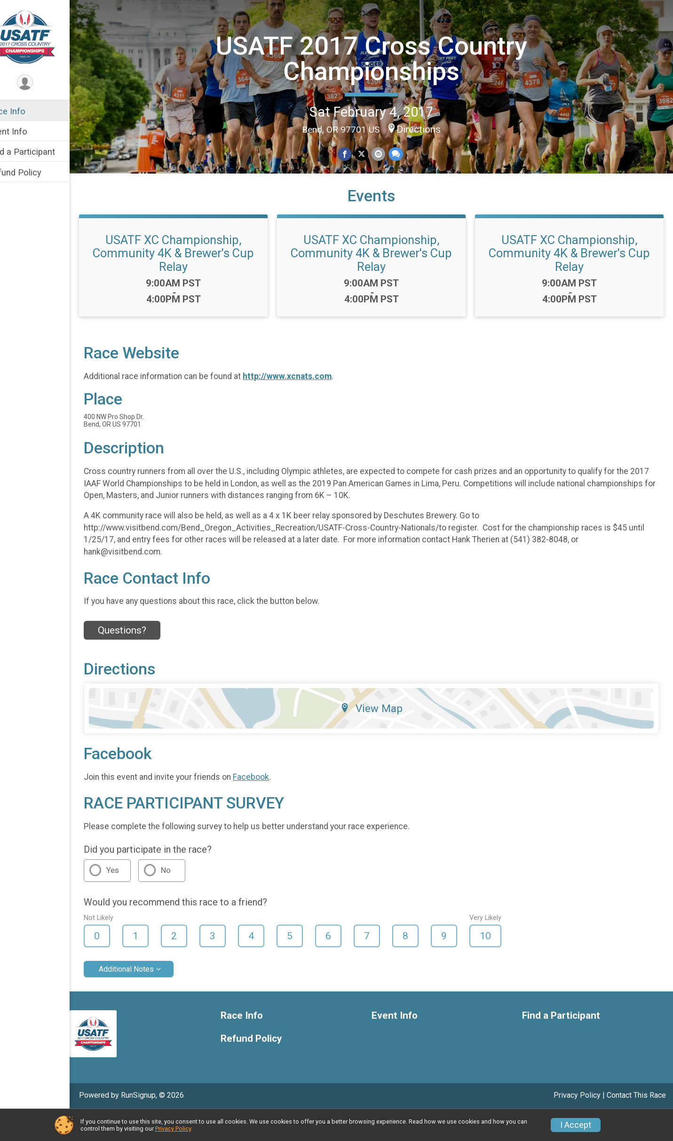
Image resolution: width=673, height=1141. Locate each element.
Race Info (26, 111)
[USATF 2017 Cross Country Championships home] (44, 36)
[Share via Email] (387, 153)
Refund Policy (34, 172)
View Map (381, 737)
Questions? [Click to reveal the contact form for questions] (142, 659)
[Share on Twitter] (371, 153)
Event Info (27, 131)
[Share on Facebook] (354, 153)
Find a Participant (41, 152)
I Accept (575, 1125)
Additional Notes (146, 997)
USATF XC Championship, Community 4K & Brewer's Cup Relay (189, 281)
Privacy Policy (173, 1128)
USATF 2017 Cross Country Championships (381, 57)
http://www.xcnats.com (306, 405)
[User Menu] (45, 83)
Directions (428, 128)
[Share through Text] (404, 153)
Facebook (271, 805)
